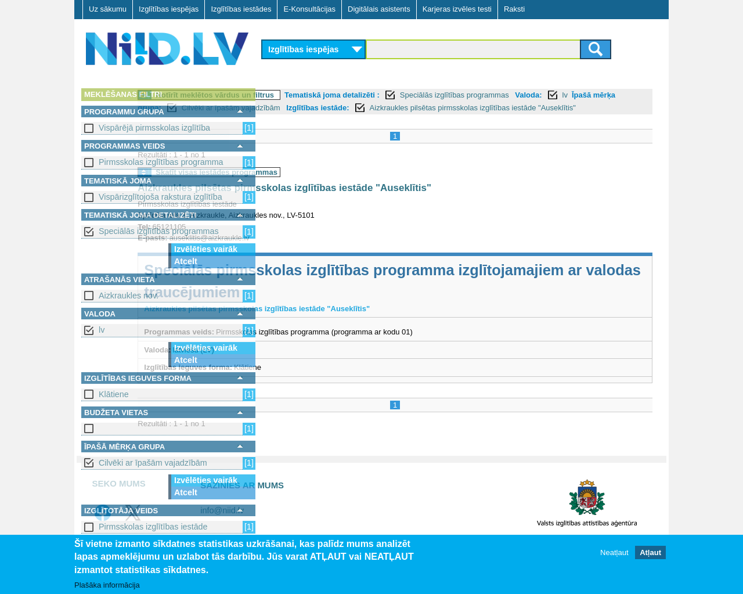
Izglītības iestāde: (551, 107)
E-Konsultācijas (309, 9)
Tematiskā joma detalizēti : (459, 95)
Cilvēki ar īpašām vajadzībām (153, 462)
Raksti (514, 9)
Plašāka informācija (107, 585)
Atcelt (185, 261)
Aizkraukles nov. (128, 295)
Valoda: (282, 107)
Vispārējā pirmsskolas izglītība (154, 127)
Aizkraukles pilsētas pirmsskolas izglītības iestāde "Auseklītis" (411, 200)
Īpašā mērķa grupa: (360, 107)
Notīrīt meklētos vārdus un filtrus (342, 95)
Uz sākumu (108, 9)
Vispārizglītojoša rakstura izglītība (160, 196)
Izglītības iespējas (169, 9)
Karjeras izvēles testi (457, 9)
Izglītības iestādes (241, 9)
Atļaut (650, 552)
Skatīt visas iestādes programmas (344, 185)
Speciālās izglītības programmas (159, 231)
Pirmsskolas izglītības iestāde (153, 526)
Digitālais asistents (379, 9)
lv (101, 329)
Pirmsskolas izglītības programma (161, 162)
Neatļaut (614, 552)
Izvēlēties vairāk (205, 249)
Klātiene (114, 394)
